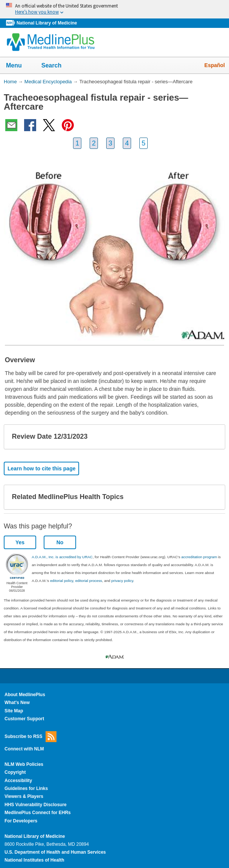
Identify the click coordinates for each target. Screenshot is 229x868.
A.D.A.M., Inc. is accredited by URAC (62, 557)
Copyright (15, 772)
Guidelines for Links (26, 788)
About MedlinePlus (25, 694)
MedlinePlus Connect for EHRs (38, 812)
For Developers (21, 821)
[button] (213, 436)
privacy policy (122, 581)
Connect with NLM (24, 749)
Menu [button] (19, 66)
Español (215, 65)
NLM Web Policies (24, 764)
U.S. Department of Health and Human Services (55, 852)
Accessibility (18, 780)
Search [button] (56, 66)
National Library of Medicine (47, 23)
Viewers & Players (24, 796)
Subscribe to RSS (30, 736)
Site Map (14, 710)
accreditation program (199, 557)
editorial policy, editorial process (76, 581)
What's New (17, 702)
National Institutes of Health (34, 860)
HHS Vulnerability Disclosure (36, 804)
